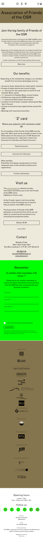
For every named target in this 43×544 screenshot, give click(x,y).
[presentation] (14, 316)
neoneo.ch (24, 534)
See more (21, 64)
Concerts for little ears (21, 154)
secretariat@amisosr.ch (21, 254)
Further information (21, 174)
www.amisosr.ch (21, 256)
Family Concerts (21, 146)
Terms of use (21, 536)
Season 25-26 (21, 223)
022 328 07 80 (21, 251)
